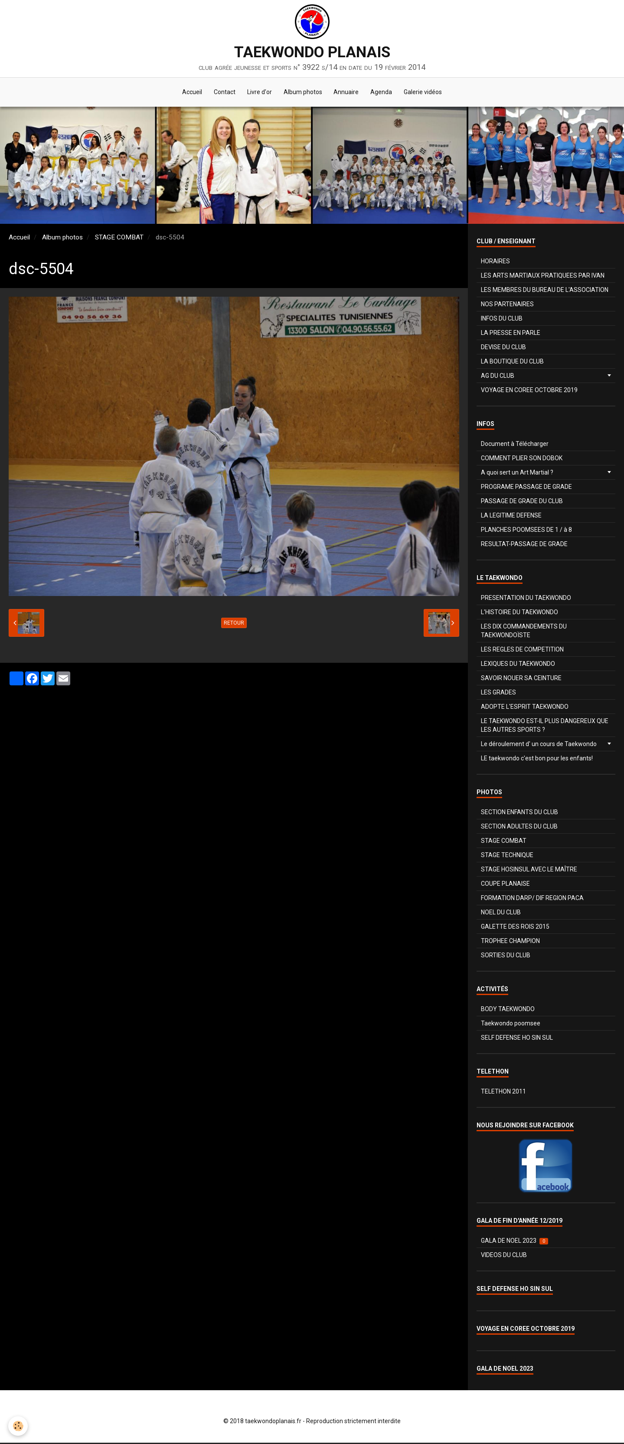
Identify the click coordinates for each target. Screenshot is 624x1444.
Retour (234, 624)
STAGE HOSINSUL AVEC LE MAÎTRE (529, 870)
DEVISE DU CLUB (503, 348)
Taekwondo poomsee (510, 1024)
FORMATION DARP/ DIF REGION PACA (532, 899)
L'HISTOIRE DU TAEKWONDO (519, 613)
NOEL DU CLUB (501, 913)
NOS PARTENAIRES (507, 305)
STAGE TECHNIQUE (507, 856)
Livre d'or (258, 92)
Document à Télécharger (515, 445)
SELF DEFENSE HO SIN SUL (517, 1038)
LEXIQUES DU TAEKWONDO (518, 664)
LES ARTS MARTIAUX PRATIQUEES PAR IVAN (542, 276)
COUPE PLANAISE (505, 884)
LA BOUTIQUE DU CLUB (512, 362)
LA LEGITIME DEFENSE (511, 516)
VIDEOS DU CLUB (504, 1256)
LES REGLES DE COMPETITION (522, 650)
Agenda (384, 92)
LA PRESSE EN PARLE (510, 334)
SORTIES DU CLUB (505, 956)
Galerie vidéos (427, 92)
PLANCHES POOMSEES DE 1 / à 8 (526, 530)
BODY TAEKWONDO (508, 1010)
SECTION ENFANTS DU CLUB (519, 813)
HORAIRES (495, 262)
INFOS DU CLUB (502, 319)
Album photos (303, 92)
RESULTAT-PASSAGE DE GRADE (524, 545)
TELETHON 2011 (503, 1092)
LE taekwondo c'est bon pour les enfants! (537, 759)
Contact (222, 92)
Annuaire (347, 92)
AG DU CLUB (497, 376)
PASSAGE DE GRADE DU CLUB (522, 502)
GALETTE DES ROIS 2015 (515, 927)
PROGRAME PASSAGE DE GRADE (526, 488)
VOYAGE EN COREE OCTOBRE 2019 (529, 391)
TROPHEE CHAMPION (510, 942)
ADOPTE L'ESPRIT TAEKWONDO (524, 707)
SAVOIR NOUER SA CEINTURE (521, 679)
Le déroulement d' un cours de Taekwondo (539, 745)
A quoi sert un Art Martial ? (517, 473)
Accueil (188, 92)
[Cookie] (18, 1426)
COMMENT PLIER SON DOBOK (521, 459)
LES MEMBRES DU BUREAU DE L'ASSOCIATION (544, 291)
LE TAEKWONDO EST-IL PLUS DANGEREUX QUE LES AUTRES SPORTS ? (544, 726)
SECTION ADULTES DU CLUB (519, 827)
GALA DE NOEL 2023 (514, 1242)
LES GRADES (498, 693)
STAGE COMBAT (119, 238)
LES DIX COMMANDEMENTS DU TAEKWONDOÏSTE (524, 632)
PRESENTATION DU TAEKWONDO (526, 599)
